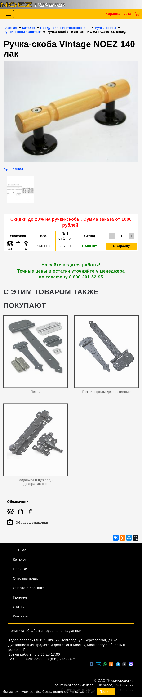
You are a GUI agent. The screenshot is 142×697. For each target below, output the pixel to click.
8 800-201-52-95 (50, 4)
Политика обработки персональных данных (45, 631)
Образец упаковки (27, 522)
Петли (36, 393)
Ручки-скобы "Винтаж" (23, 32)
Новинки (20, 569)
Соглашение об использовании (68, 691)
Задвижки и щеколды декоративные (35, 483)
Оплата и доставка (29, 588)
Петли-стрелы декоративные (106, 393)
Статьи (19, 607)
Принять (105, 691)
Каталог (28, 28)
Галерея (20, 597)
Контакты (21, 616)
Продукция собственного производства (65, 28)
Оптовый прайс (26, 578)
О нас (21, 550)
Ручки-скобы (105, 28)
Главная (10, 28)
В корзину (121, 246)
